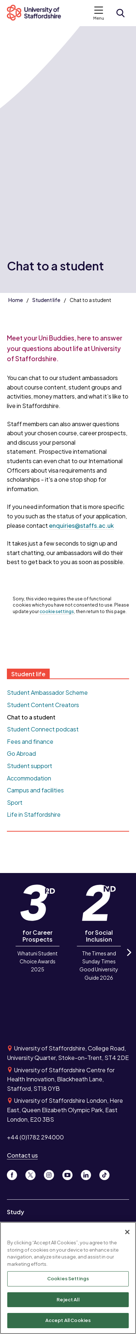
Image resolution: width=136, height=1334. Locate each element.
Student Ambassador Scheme (47, 692)
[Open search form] (120, 13)
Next (128, 958)
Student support (29, 766)
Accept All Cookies (68, 1321)
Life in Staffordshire (34, 814)
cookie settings (57, 611)
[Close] (127, 1233)
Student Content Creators (43, 705)
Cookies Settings (68, 1279)
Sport (14, 802)
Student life (46, 300)
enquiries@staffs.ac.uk (81, 525)
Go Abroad (21, 753)
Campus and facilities (35, 790)
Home (15, 300)
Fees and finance (30, 741)
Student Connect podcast (43, 729)
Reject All (68, 1300)
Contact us (22, 1155)
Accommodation (29, 778)
